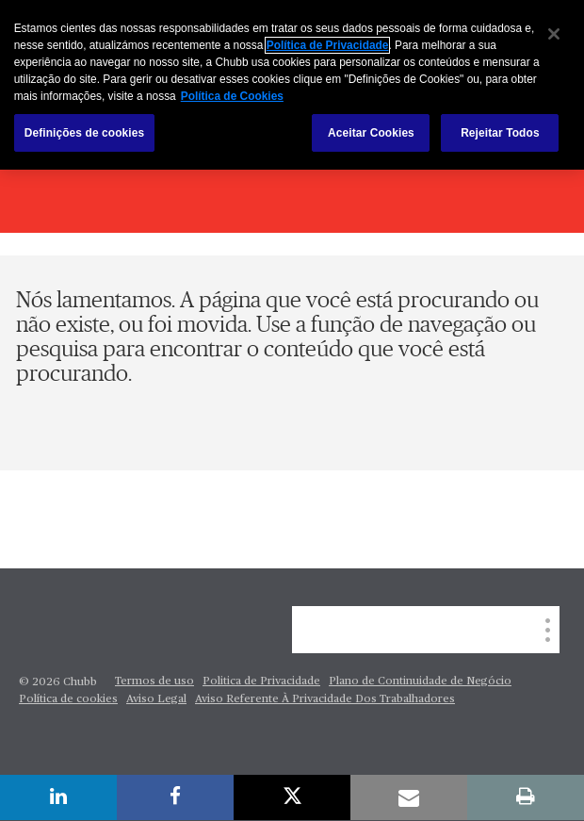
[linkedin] (58, 797)
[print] (525, 797)
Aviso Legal (156, 699)
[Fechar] (554, 34)
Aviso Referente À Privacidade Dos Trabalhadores (325, 699)
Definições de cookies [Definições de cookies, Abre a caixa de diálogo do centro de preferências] (84, 133)
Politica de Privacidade (261, 681)
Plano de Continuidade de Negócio (420, 681)
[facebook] (175, 797)
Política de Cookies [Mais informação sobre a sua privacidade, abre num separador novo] (232, 96)
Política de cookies (68, 699)
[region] (292, 85)
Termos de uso (154, 681)
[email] (408, 797)
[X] (292, 797)
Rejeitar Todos (500, 133)
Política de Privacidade (328, 45)
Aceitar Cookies (371, 133)
